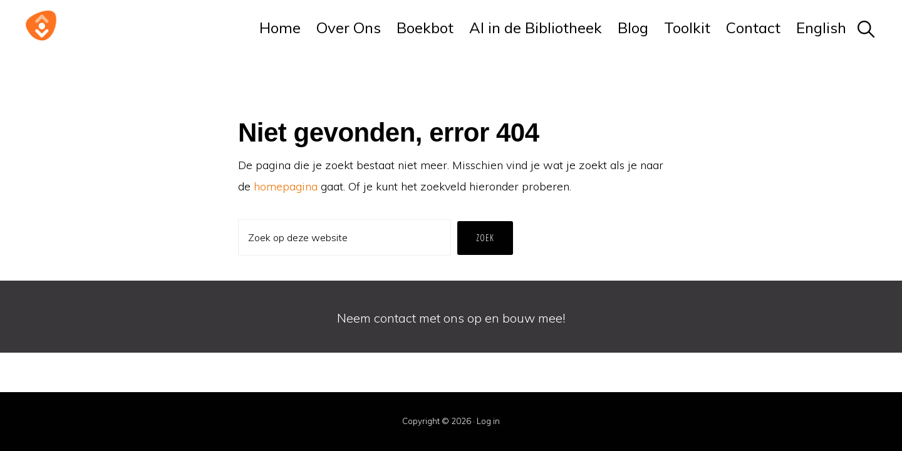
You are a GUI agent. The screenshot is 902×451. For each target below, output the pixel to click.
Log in (488, 421)
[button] (866, 28)
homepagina (286, 186)
